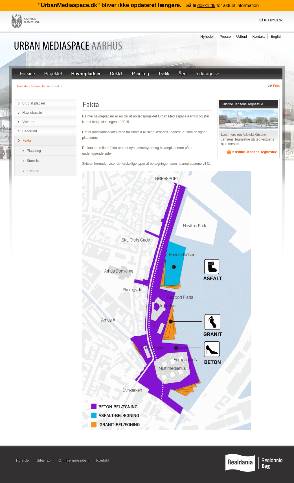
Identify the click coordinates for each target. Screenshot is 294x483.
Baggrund (29, 131)
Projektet (53, 73)
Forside (27, 73)
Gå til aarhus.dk (270, 20)
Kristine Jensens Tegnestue (242, 104)
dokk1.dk (206, 5)
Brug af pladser (33, 103)
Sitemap (44, 460)
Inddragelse (207, 73)
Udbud (241, 36)
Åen (182, 73)
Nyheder (207, 36)
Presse (225, 36)
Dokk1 (116, 73)
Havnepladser (86, 73)
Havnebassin (32, 113)
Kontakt (259, 36)
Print (273, 85)
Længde (33, 171)
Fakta (27, 141)
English (276, 36)
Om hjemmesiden (73, 460)
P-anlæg (140, 73)
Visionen (28, 122)
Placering (34, 151)
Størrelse (34, 161)
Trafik (163, 73)
